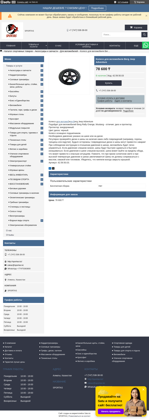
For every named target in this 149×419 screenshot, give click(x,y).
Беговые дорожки (18, 188)
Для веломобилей (69, 51)
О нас (58, 46)
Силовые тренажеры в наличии (24, 193)
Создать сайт (22, 2)
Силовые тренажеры (50, 347)
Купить (108, 83)
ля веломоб (63, 121)
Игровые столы (17, 114)
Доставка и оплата (13, 350)
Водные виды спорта (19, 220)
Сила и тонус (16, 211)
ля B (72, 121)
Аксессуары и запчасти (46, 51)
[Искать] (144, 34)
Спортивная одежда (123, 343)
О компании (10, 343)
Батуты (13, 96)
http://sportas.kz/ (15, 261)
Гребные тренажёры (19, 202)
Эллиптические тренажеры (22, 197)
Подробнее (97, 8)
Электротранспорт (18, 161)
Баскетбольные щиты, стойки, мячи (90, 344)
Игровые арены (17, 170)
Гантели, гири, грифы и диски (23, 110)
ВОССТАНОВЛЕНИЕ (19, 184)
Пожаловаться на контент (79, 416)
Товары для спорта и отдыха (127, 350)
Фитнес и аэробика (18, 149)
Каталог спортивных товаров (18, 51)
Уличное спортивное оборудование (122, 359)
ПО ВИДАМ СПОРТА (19, 179)
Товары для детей (18, 144)
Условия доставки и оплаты (86, 45)
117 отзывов (123, 2)
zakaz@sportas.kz (15, 265)
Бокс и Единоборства (19, 100)
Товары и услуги (33, 45)
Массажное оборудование (22, 123)
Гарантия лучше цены (15, 362)
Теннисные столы (18, 140)
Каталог (8, 347)
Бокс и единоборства (87, 353)
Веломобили (15, 105)
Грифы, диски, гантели (51, 350)
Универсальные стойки (20, 165)
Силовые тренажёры (19, 79)
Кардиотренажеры (49, 343)
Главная (10, 46)
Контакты (114, 46)
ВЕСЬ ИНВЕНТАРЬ (19, 175)
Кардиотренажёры (18, 75)
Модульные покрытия (20, 128)
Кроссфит (14, 119)
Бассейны (14, 91)
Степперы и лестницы (20, 207)
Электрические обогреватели (23, 225)
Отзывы (10, 235)
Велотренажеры (17, 216)
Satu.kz (87, 413)
